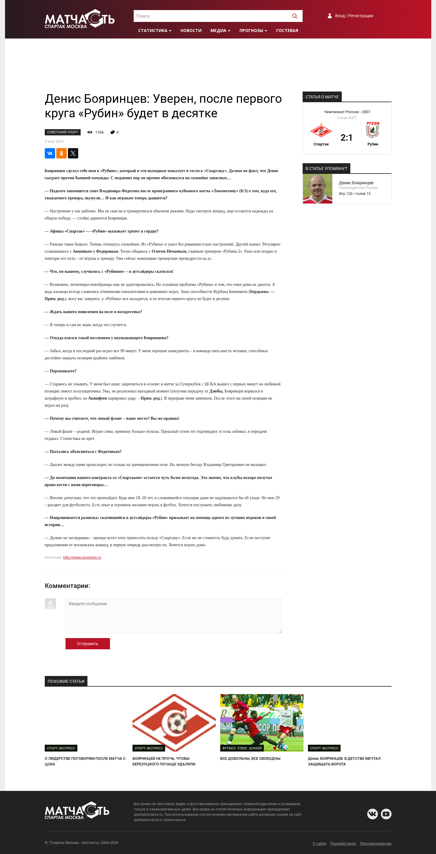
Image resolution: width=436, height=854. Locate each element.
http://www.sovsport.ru (82, 557)
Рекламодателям (376, 843)
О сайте (319, 843)
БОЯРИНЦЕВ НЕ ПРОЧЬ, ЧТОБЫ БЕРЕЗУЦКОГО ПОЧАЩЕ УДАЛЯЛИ (163, 761)
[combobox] (218, 16)
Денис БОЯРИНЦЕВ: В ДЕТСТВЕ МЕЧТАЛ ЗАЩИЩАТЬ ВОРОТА (344, 761)
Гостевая (287, 30)
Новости (191, 30)
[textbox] (218, 16)
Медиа (218, 30)
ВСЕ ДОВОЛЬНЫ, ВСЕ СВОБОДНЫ (250, 758)
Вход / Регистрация (354, 15)
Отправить (87, 643)
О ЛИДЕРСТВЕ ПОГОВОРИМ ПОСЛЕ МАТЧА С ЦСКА (85, 761)
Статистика (152, 30)
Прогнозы (251, 30)
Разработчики (343, 843)
